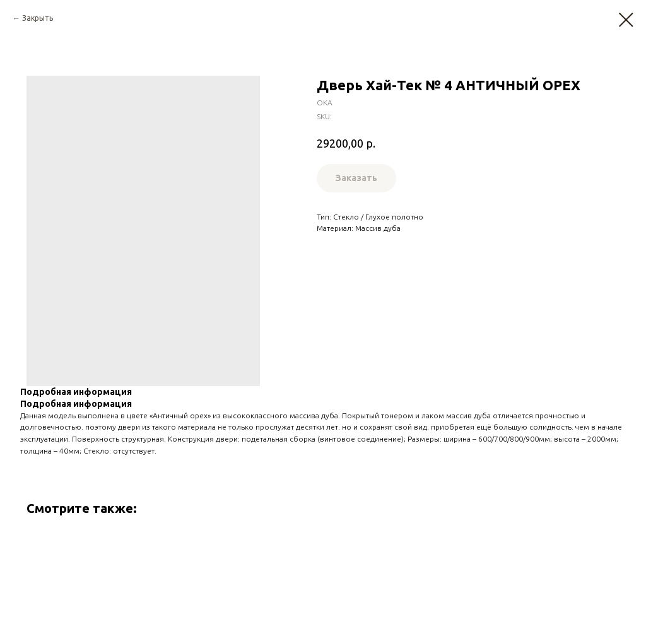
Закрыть (37, 18)
